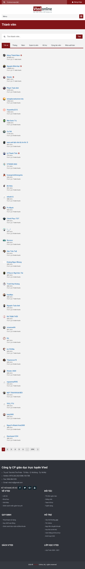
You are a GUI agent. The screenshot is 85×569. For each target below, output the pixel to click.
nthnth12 (10, 197)
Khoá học (6, 499)
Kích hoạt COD (50, 536)
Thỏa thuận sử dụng (9, 520)
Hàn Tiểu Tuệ (12, 251)
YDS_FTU (10, 403)
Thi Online (48, 523)
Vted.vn (35, 564)
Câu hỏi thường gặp (51, 520)
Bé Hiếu (10, 186)
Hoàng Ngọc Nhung (14, 262)
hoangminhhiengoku (15, 175)
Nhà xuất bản (70, 45)
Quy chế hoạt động (9, 523)
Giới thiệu (6, 502)
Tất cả (6, 45)
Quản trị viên (33, 45)
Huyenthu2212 (12, 110)
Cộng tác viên (56, 45)
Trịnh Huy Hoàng (13, 284)
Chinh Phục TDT (13, 218)
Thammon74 (12, 360)
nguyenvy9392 (12, 382)
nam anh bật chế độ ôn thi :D (17, 142)
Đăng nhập (77, 2)
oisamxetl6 (11, 327)
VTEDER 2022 (12, 164)
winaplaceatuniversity (15, 99)
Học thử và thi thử (51, 529)
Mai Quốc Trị (12, 121)
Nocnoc (10, 240)
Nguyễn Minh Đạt (13, 66)
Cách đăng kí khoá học (52, 533)
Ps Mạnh (10, 208)
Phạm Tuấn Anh (13, 88)
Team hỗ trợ (49, 502)
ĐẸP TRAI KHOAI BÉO (15, 393)
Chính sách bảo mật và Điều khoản (14, 526)
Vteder (9, 77)
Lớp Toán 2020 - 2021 (52, 550)
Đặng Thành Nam (13, 55)
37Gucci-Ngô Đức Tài (15, 273)
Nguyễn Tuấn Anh (13, 306)
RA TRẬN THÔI (12, 316)
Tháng (14, 45)
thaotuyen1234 (12, 436)
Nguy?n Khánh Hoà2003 (16, 425)
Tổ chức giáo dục (51, 496)
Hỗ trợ (45, 45)
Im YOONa (10, 349)
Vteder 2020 (11, 371)
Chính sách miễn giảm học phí (12, 506)
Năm (23, 45)
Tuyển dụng (49, 506)
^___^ (9, 229)
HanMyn (10, 295)
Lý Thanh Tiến (12, 153)
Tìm (79, 37)
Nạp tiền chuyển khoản (52, 526)
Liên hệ (5, 496)
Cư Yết (9, 131)
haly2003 (10, 414)
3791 (32, 449)
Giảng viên (48, 499)
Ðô (8, 338)
